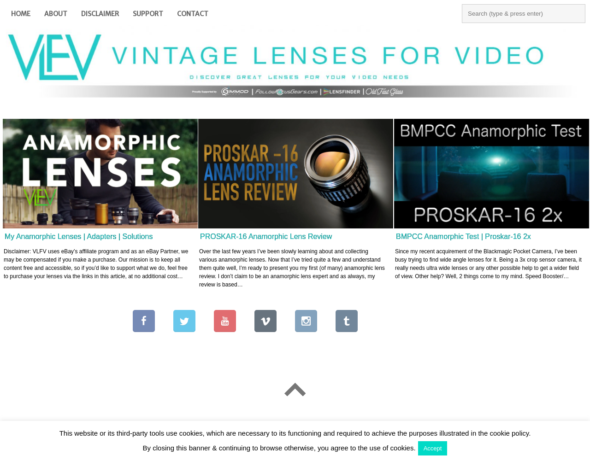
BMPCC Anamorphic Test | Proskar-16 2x (463, 236)
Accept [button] (433, 448)
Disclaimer (100, 14)
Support (148, 14)
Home (20, 14)
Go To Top (295, 389)
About (55, 14)
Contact (192, 14)
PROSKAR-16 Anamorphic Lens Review (266, 236)
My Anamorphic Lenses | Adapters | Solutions (79, 236)
